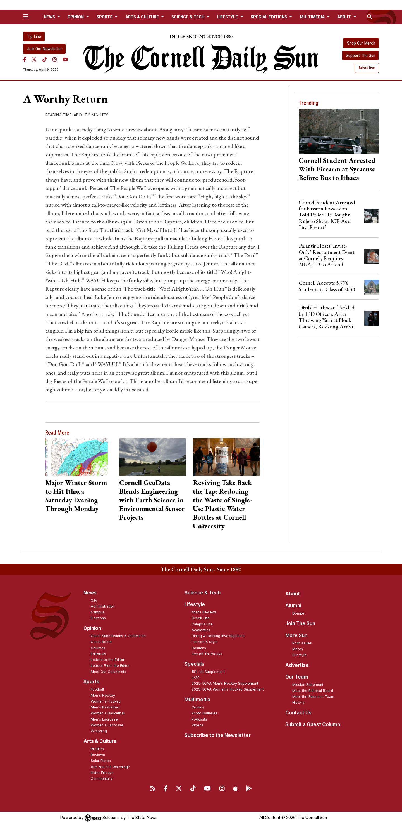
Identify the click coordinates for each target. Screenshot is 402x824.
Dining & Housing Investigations (218, 636)
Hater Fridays (102, 773)
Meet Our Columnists (108, 672)
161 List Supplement (208, 672)
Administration (103, 606)
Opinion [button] (76, 17)
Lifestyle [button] (228, 17)
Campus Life (202, 624)
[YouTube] (65, 59)
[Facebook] (24, 59)
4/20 (196, 677)
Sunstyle (299, 655)
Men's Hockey (103, 695)
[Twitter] (34, 59)
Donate (298, 613)
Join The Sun (300, 623)
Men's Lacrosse (104, 719)
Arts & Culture (100, 741)
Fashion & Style (204, 642)
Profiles (97, 749)
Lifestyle (195, 604)
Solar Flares (101, 761)
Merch (297, 649)
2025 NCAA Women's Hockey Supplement (228, 689)
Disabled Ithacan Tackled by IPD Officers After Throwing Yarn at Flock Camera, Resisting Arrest (327, 317)
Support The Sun (360, 55)
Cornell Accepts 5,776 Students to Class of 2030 (327, 286)
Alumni (293, 605)
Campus (97, 612)
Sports (91, 681)
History (298, 702)
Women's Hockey (106, 701)
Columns (98, 648)
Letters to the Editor (108, 660)
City (94, 600)
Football (97, 689)
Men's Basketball (105, 707)
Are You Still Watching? (110, 767)
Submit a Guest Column (312, 724)
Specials (194, 664)
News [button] (50, 17)
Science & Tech (203, 592)
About (292, 594)
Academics (201, 630)
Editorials (98, 654)
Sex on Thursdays (207, 654)
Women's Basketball (108, 713)
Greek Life (201, 618)
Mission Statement (307, 684)
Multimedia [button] (313, 17)
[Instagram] (54, 59)
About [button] (344, 17)
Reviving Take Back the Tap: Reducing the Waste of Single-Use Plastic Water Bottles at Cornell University (222, 504)
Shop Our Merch (361, 43)
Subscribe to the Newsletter (218, 735)
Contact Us (298, 712)
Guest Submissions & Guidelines (118, 636)
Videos (198, 725)
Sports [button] (105, 17)
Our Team (296, 677)
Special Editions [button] (269, 17)
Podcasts (199, 719)
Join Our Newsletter (44, 48)
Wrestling (99, 731)
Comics (198, 707)
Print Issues (302, 643)
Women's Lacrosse (107, 725)
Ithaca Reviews (204, 612)
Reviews (98, 755)
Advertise (366, 67)
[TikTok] (44, 59)
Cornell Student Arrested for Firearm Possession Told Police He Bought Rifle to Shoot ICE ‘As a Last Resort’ (327, 215)
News (90, 592)
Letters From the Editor (110, 665)
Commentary (101, 778)
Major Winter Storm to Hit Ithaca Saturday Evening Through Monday (76, 495)
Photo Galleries (204, 713)
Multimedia (197, 699)
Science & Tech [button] (188, 17)
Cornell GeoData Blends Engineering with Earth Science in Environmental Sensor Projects (152, 500)
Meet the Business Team (313, 696)
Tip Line (34, 36)
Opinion (92, 628)
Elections (98, 618)
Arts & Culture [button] (142, 17)
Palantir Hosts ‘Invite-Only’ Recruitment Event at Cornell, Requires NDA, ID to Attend (327, 255)
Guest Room (101, 642)
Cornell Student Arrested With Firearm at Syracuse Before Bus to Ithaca (337, 169)
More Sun (296, 635)
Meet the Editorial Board (312, 691)
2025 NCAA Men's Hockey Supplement (225, 683)
